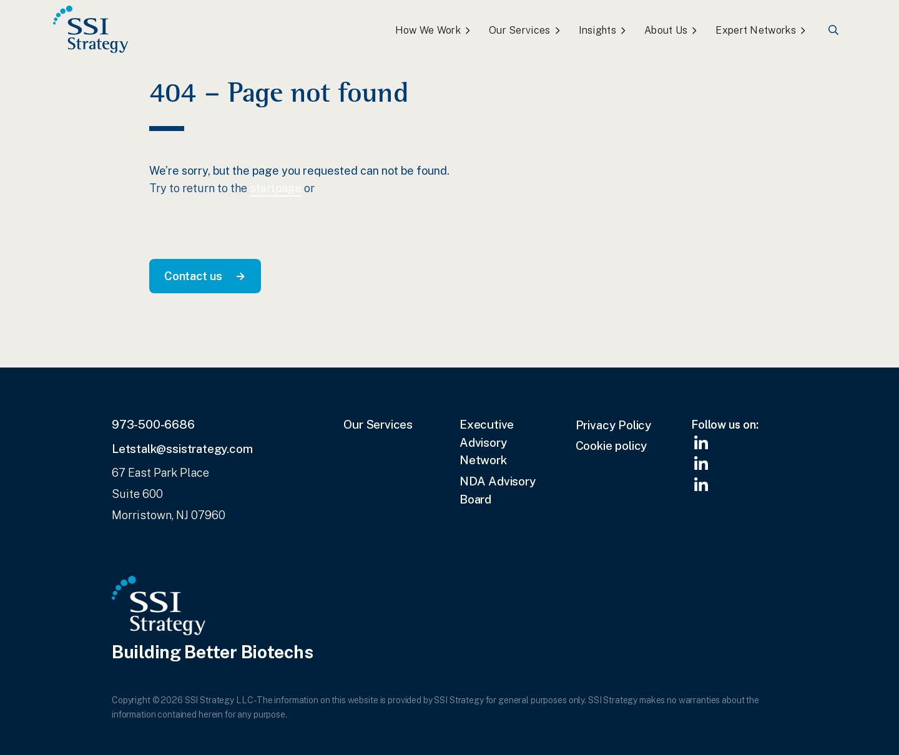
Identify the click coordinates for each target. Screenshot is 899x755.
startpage (276, 188)
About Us (665, 30)
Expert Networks (755, 30)
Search (834, 30)
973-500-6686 (153, 424)
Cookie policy (611, 445)
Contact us (193, 276)
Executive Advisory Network (486, 442)
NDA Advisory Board (497, 490)
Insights (597, 30)
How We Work (428, 30)
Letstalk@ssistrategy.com (182, 448)
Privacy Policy (613, 425)
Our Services (520, 30)
